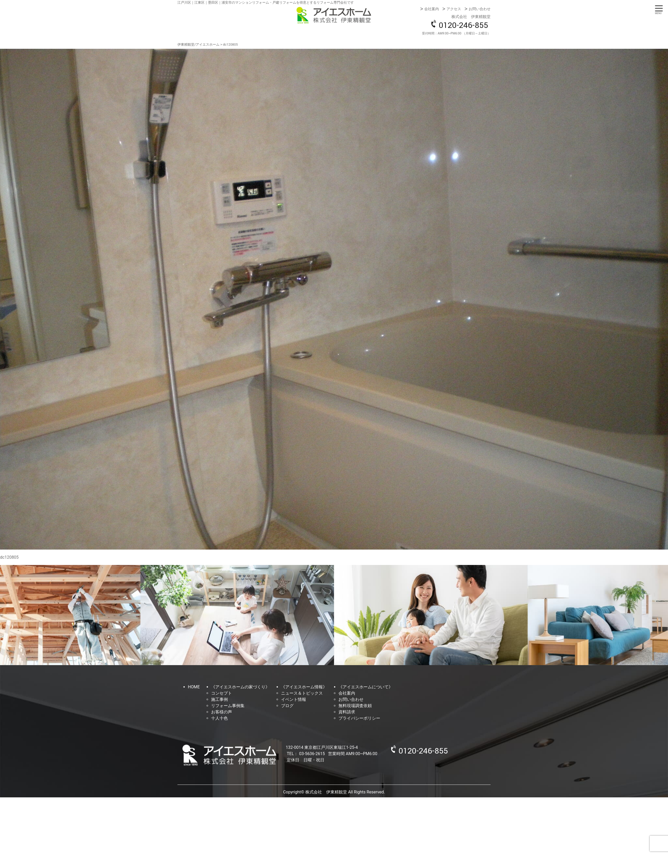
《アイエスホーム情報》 (304, 686)
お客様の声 (221, 711)
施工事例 (219, 699)
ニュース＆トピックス (302, 693)
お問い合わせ (480, 9)
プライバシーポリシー (359, 718)
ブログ (287, 705)
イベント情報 (293, 699)
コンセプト (221, 693)
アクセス (453, 9)
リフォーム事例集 (227, 705)
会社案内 (431, 9)
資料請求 (346, 711)
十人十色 (219, 718)
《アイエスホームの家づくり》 (240, 686)
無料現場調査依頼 (355, 705)
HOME (194, 686)
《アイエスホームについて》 (365, 686)
